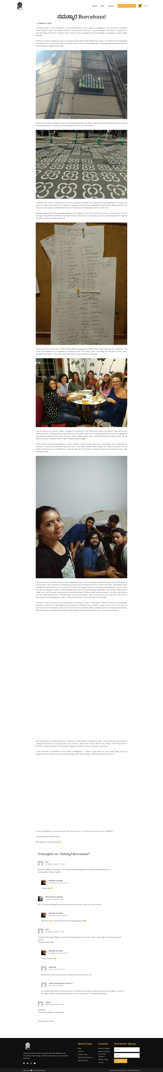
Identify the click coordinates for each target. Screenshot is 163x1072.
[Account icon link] (146, 6)
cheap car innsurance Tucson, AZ (61, 983)
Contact (110, 6)
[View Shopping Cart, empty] (139, 6)
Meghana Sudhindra (56, 881)
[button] (127, 6)
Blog (102, 6)
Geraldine (52, 967)
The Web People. (40, 1070)
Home (95, 6)
